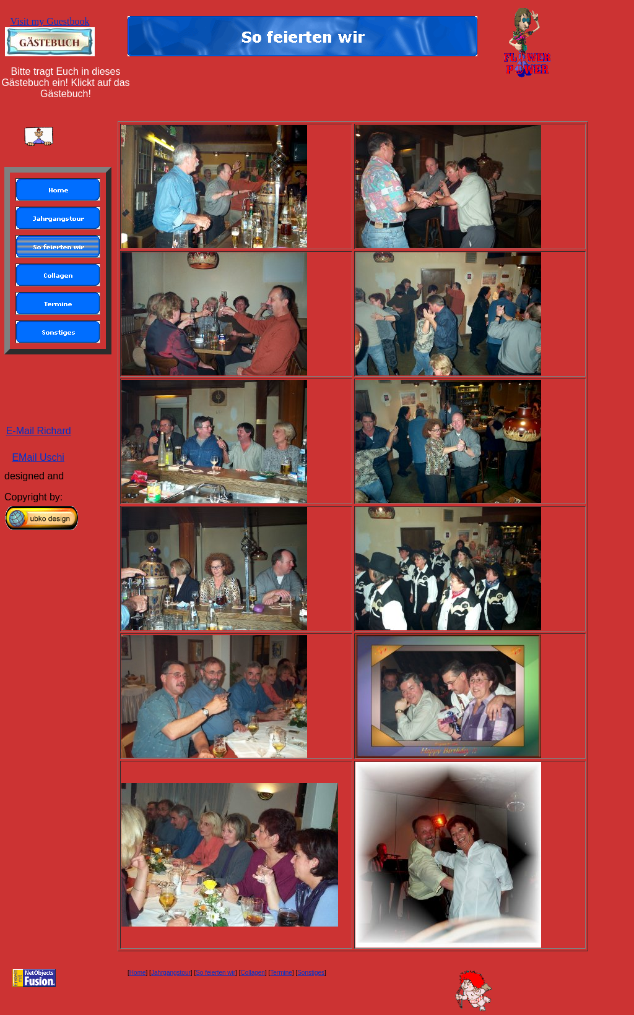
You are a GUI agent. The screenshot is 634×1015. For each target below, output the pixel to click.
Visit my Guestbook (50, 21)
